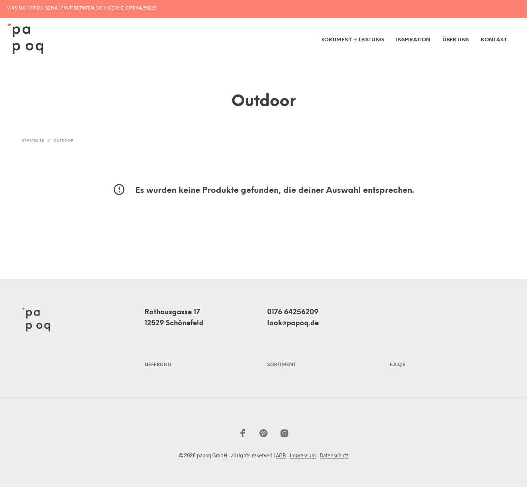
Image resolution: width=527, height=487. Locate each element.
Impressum (303, 455)
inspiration (413, 40)
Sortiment (281, 365)
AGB (281, 455)
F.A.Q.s (397, 365)
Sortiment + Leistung (352, 40)
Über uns (455, 40)
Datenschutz (334, 455)
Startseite (33, 141)
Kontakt (494, 40)
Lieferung (158, 365)
